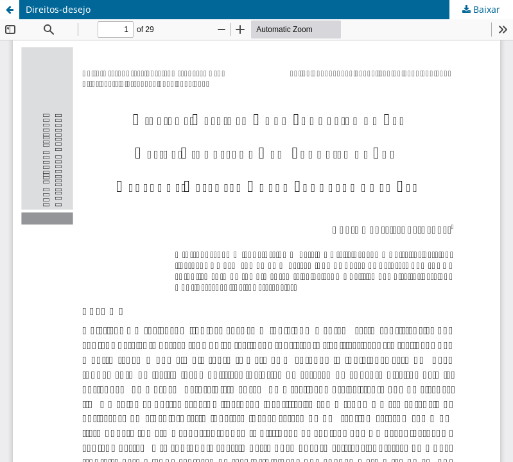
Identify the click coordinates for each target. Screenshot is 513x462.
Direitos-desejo (58, 9)
